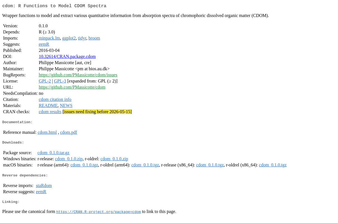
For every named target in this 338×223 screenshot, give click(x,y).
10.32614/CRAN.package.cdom (67, 57)
